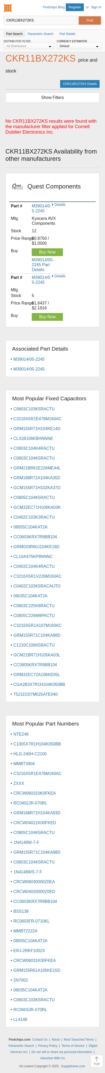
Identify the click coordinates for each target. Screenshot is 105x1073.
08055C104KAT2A (30, 527)
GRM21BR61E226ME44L (37, 468)
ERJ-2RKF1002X (29, 950)
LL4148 (20, 1019)
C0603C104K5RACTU (34, 458)
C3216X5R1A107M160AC (37, 625)
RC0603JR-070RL (30, 1009)
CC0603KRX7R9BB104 (35, 537)
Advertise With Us (52, 1058)
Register (75, 7)
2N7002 (20, 980)
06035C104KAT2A (30, 596)
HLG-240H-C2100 (30, 754)
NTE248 (21, 734)
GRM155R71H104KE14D (36, 428)
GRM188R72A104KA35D (36, 478)
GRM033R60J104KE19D (36, 547)
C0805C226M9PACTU (34, 615)
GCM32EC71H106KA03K (37, 507)
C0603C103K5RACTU (34, 409)
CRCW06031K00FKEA (34, 960)
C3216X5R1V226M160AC (37, 576)
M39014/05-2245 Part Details (43, 265)
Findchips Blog (54, 7)
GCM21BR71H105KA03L (36, 655)
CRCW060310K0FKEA (34, 793)
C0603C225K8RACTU (34, 606)
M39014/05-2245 (29, 359)
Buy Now (47, 252)
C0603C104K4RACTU (34, 448)
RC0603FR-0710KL (31, 921)
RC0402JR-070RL (30, 803)
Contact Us (39, 1039)
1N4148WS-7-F (27, 872)
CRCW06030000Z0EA (34, 882)
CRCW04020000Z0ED (34, 891)
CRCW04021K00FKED (34, 823)
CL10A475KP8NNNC (33, 556)
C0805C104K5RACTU (34, 497)
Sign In (96, 7)
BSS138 (21, 911)
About (56, 1039)
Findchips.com (8, 8)
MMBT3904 (24, 764)
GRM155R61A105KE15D (36, 970)
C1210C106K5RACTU (34, 645)
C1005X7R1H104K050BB (37, 744)
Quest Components (54, 190)
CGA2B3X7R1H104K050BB (39, 684)
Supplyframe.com (73, 1066)
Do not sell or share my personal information (61, 1052)
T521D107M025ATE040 (35, 694)
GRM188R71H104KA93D (36, 813)
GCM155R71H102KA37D (36, 487)
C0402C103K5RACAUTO (37, 586)
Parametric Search (21, 1046)
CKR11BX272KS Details (80, 84)
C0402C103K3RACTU (34, 517)
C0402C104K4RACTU (34, 566)
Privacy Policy (48, 1046)
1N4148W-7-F (26, 842)
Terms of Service (73, 1046)
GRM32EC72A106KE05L (36, 674)
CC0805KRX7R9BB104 (35, 665)
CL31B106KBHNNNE (33, 438)
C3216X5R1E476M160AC (37, 419)
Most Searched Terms (79, 1039)
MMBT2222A (25, 931)
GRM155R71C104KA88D (36, 635)
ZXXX (18, 783)
